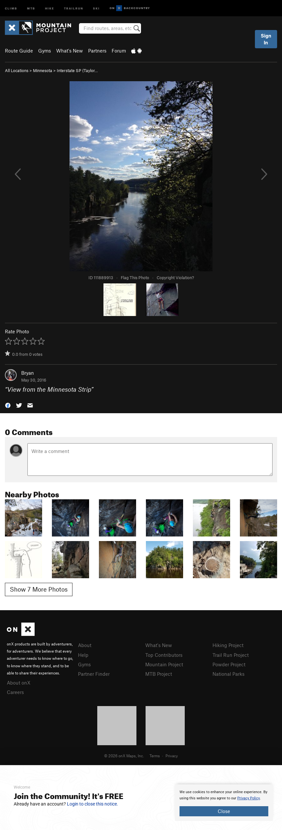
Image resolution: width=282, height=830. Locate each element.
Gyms (44, 50)
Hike (49, 8)
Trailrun (73, 8)
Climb (11, 8)
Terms (154, 755)
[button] (8, 405)
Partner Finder (94, 674)
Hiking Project (227, 645)
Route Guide (19, 50)
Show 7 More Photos (39, 589)
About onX (18, 683)
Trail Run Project (230, 655)
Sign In (266, 39)
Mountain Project (164, 664)
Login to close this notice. (92, 804)
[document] (224, 802)
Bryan (27, 373)
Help (83, 655)
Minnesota (42, 70)
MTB (31, 8)
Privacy (171, 755)
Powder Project (228, 664)
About (84, 645)
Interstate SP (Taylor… (77, 70)
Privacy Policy (248, 798)
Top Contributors (163, 655)
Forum (119, 50)
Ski (96, 8)
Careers (15, 692)
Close (224, 811)
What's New (69, 50)
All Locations (16, 70)
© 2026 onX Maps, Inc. (124, 755)
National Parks (228, 674)
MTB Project (158, 674)
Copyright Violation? (175, 277)
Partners (97, 50)
